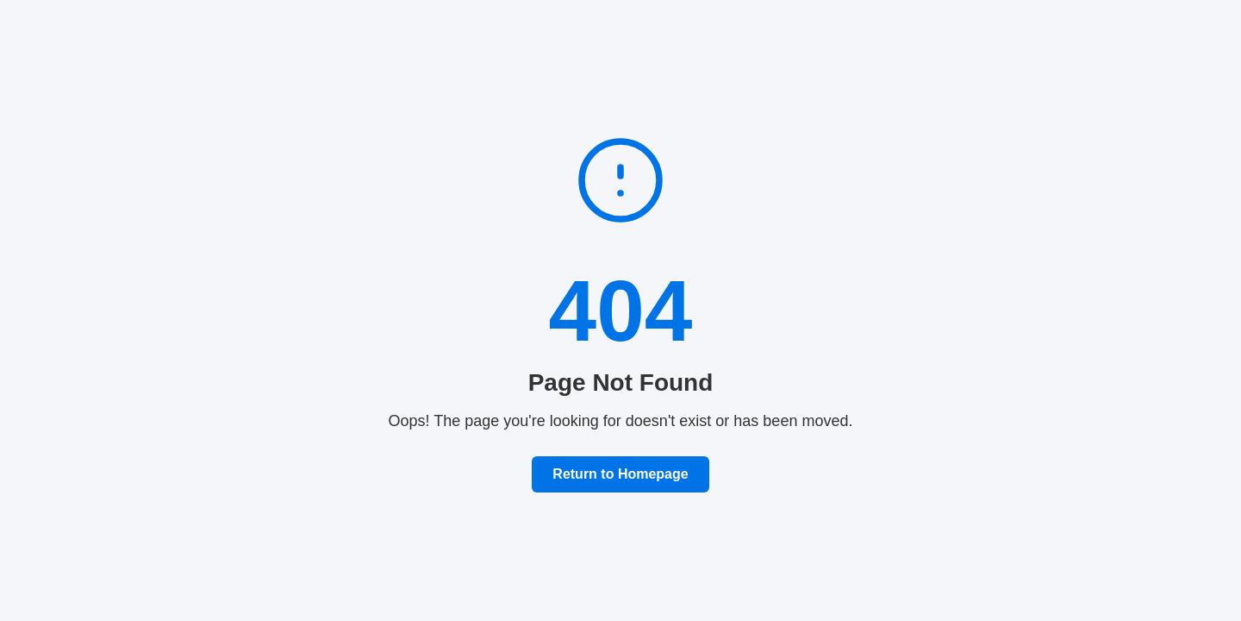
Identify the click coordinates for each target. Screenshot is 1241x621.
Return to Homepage (620, 474)
